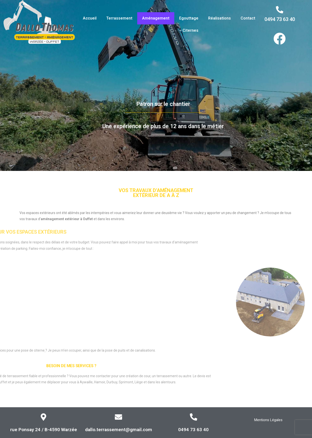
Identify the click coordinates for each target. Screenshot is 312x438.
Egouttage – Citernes (188, 24)
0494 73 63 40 (279, 19)
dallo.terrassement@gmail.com (118, 429)
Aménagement (155, 18)
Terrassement (119, 18)
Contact (248, 18)
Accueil (90, 18)
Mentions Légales (268, 420)
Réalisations (219, 18)
